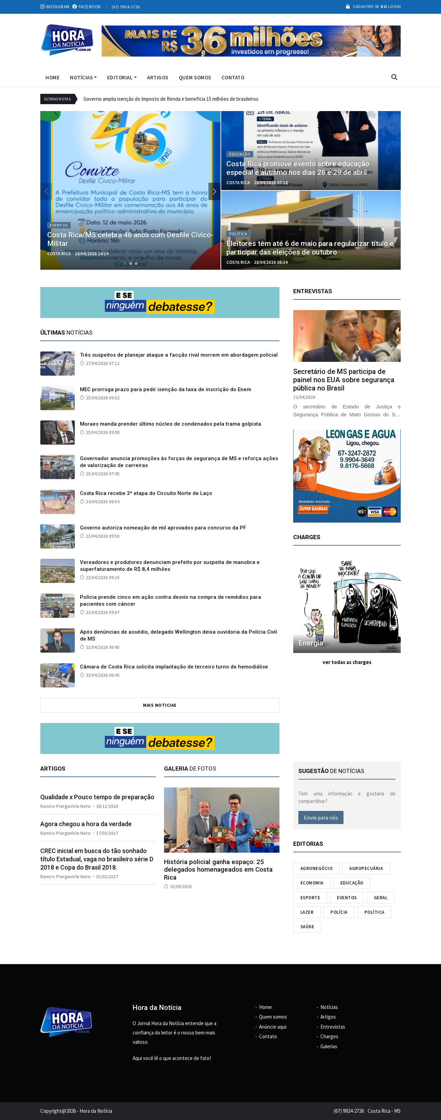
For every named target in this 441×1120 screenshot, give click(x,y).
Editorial (122, 77)
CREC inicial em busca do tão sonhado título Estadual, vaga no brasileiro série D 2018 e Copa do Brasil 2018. (96, 859)
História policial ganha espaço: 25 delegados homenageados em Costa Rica (218, 870)
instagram (55, 7)
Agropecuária (366, 868)
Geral (381, 898)
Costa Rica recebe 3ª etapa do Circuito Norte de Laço (146, 493)
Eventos (347, 898)
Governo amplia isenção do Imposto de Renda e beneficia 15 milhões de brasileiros (170, 99)
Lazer (307, 912)
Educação (351, 883)
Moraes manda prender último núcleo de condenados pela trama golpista (170, 424)
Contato (233, 77)
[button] (214, 191)
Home (52, 77)
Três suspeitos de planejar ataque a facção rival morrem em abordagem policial (179, 355)
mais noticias (160, 705)
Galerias (328, 1046)
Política (374, 912)
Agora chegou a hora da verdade (86, 823)
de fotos (190, 768)
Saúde (307, 927)
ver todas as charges (346, 662)
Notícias (83, 77)
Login (394, 6)
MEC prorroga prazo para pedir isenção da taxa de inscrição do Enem (165, 389)
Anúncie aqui (272, 1026)
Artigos (157, 77)
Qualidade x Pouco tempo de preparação (97, 797)
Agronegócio (316, 868)
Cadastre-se (363, 6)
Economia (312, 883)
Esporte (310, 898)
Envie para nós (321, 817)
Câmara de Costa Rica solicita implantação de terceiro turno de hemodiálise (174, 667)
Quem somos (195, 77)
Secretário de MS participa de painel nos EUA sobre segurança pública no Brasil (343, 379)
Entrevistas (332, 1026)
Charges (329, 1036)
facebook (86, 7)
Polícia (339, 912)
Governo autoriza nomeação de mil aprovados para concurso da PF (163, 528)
